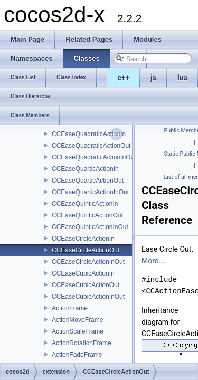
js (153, 77)
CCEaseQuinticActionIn (85, 203)
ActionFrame (70, 308)
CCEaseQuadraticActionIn (89, 134)
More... (153, 260)
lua (182, 77)
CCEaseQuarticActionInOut (90, 192)
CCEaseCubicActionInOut (88, 296)
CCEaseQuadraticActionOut (91, 145)
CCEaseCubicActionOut (85, 285)
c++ (124, 77)
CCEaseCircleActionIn (83, 238)
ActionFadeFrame (77, 354)
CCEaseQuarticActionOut (88, 180)
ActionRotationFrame (81, 343)
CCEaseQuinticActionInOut (90, 227)
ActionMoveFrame (77, 320)
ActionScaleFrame (77, 331)
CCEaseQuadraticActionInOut (94, 157)
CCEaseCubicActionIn (83, 273)
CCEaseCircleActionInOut (88, 261)
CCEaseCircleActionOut (85, 250)
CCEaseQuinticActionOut (87, 215)
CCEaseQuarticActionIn (85, 169)
